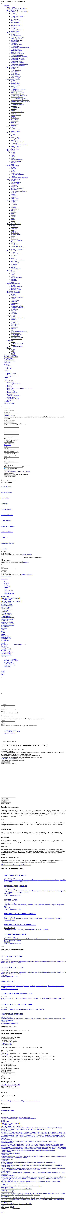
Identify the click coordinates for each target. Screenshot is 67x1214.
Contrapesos (14, 185)
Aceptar (9, 1070)
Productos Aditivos (16, 35)
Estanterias (13, 168)
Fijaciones (13, 26)
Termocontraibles (15, 262)
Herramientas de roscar (17, 97)
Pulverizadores (14, 121)
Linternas (13, 113)
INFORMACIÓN (8, 380)
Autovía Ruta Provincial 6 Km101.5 (10, 1085)
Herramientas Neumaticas (17, 16)
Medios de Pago (11, 382)
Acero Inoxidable (15, 336)
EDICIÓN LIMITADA (13, 149)
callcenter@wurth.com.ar (7, 1111)
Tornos (12, 230)
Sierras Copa (14, 140)
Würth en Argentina (12, 376)
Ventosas (13, 345)
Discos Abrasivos (15, 74)
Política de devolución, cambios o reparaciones (19, 388)
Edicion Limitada (15, 31)
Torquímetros (14, 86)
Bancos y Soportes (15, 173)
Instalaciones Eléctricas (13, 251)
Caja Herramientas (16, 107)
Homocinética (14, 195)
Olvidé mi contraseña (9, 415)
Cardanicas (13, 109)
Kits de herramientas (16, 103)
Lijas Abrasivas (15, 71)
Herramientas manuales (13, 79)
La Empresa (7, 371)
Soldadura (13, 125)
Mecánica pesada (15, 333)
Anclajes (13, 298)
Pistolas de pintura (15, 234)
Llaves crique (14, 239)
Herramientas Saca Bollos (17, 346)
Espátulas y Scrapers (9, 733)
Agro (12, 330)
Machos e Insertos (15, 146)
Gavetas (13, 176)
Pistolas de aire (15, 233)
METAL (13, 354)
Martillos (13, 242)
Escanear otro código (16, 562)
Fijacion (13, 304)
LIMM (2, 1212)
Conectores (14, 264)
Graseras (13, 110)
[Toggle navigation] (1, 564)
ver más (3, 1120)
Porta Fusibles (14, 261)
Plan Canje (10, 389)
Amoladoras (14, 228)
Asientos (13, 153)
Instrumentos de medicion (17, 112)
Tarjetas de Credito (16, 383)
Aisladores (13, 265)
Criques (13, 155)
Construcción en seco (16, 334)
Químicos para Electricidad (18, 59)
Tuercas (13, 210)
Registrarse (11, 1043)
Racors (12, 274)
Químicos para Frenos (16, 61)
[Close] (1, 3)
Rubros (9, 348)
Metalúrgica (14, 319)
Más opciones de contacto (23, 1117)
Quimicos (13, 312)
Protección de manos (16, 286)
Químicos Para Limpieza (17, 62)
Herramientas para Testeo (17, 259)
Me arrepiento (32, 1119)
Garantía (9, 386)
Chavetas (13, 215)
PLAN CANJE (15, 19)
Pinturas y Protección (16, 50)
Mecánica (13, 328)
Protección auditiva (16, 289)
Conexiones (14, 255)
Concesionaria (14, 327)
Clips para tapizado (16, 182)
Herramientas (14, 15)
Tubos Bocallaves (15, 83)
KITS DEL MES (8, 358)
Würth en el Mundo (12, 374)
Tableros (13, 171)
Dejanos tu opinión (5, 803)
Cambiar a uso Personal (10, 471)
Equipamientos (15, 22)
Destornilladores (15, 85)
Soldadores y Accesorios (17, 53)
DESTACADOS (11, 7)
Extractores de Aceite (16, 246)
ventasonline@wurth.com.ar (8, 1117)
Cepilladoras (14, 243)
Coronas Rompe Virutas (17, 141)
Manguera (13, 279)
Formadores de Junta (16, 44)
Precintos (13, 206)
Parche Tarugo (14, 198)
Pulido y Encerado (15, 52)
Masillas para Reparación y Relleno (20, 47)
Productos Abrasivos (12, 67)
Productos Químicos (12, 32)
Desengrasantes (15, 41)
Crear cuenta (7, 445)
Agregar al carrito (5, 562)
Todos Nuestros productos (21, 1119)
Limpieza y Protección (17, 159)
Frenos (12, 282)
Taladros (13, 236)
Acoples (13, 273)
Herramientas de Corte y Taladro (19, 144)
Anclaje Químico (15, 130)
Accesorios (13, 106)
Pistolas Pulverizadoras (17, 249)
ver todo (13, 13)
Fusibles (13, 258)
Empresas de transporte (17, 337)
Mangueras (13, 197)
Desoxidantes (14, 43)
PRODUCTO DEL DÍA (10, 355)
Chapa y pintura (15, 324)
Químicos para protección (17, 58)
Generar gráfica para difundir (8, 764)
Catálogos (6, 370)
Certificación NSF (15, 49)
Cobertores (13, 192)
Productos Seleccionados (14, 292)
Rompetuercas (14, 124)
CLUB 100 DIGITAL (9, 361)
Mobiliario (13, 310)
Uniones (13, 276)
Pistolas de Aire (15, 118)
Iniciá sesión (7, 409)
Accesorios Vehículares (13, 179)
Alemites (13, 216)
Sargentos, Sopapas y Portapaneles (20, 100)
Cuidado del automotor (17, 55)
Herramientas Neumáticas (14, 224)
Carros (12, 170)
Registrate (11, 759)
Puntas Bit (13, 122)
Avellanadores (14, 143)
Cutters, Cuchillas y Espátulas (19, 98)
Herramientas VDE (16, 268)
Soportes (13, 164)
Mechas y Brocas (15, 136)
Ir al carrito (26, 562)
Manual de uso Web (12, 397)
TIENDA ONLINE (9, 403)
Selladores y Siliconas (16, 38)
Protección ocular (15, 288)
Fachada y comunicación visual (19, 331)
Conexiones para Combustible (19, 191)
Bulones (13, 222)
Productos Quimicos (16, 25)
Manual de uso (27, 865)
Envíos (9, 385)
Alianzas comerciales (13, 398)
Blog (5, 379)
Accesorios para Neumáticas (18, 248)
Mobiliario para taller (13, 165)
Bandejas (13, 156)
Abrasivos (13, 28)
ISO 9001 (9, 394)
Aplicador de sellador (16, 240)
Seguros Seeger (15, 209)
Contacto (6, 401)
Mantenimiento (15, 321)
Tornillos (13, 203)
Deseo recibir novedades (12, 468)
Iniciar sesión (4, 1043)
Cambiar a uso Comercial (23, 471)
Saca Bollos (14, 313)
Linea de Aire (14, 18)
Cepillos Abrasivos (16, 76)
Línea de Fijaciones (12, 200)
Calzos (12, 218)
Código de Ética (11, 391)
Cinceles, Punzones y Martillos (19, 95)
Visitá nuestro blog (6, 1101)
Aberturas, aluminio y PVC (18, 318)
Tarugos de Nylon (15, 131)
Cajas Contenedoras (16, 161)
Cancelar (3, 1070)
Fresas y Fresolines (16, 138)
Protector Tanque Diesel (17, 188)
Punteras (13, 267)
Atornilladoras (14, 227)
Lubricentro (14, 325)
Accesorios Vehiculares (17, 29)
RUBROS (6, 364)
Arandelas (13, 212)
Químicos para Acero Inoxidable (19, 64)
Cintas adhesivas (15, 46)
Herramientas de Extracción (18, 89)
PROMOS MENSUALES (11, 357)
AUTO (12, 351)
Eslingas (13, 194)
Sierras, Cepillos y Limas (17, 92)
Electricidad (14, 301)
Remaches (13, 207)
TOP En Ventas (11, 315)
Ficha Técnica (4, 865)
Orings (12, 213)
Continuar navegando (10, 476)
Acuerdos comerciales (16, 339)
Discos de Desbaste (16, 70)
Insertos (13, 221)
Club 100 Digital (11, 400)
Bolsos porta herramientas (17, 174)
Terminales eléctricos (16, 254)
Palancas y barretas (16, 115)
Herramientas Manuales (17, 306)
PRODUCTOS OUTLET (14, 291)
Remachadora (14, 245)
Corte (12, 237)
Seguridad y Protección (13, 283)
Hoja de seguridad (18, 865)
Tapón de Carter (15, 183)
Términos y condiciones (13, 395)
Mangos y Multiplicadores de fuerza (20, 101)
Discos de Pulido (15, 77)
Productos (6, 5)
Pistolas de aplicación (16, 91)
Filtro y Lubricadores (16, 277)
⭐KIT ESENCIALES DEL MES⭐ (17, 8)
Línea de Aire (10, 270)
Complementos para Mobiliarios (19, 177)
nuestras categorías (27, 554)
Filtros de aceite (15, 189)
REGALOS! (7, 363)
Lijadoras (13, 231)
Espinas (13, 219)
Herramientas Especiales (17, 104)
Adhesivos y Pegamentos (17, 37)
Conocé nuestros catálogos (18, 1101)
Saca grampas (14, 186)
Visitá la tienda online (6, 1045)
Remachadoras (14, 88)
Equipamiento (11, 150)
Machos (13, 116)
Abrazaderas (14, 204)
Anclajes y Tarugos (12, 127)
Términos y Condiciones (7, 1119)
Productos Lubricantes (17, 40)
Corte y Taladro (15, 23)
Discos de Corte (15, 137)
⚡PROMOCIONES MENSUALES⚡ (17, 12)
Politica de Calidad (12, 392)
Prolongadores (14, 119)
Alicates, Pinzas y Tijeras (17, 94)
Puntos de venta (11, 373)
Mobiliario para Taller (16, 20)
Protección (13, 162)
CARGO (13, 352)
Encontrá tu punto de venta (32, 1101)
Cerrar (2, 1063)
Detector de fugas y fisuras (18, 65)
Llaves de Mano (15, 82)
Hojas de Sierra (15, 147)
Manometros (14, 280)
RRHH (6, 377)
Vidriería (13, 322)
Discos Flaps (14, 73)
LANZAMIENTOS (12, 10)
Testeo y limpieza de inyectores (19, 56)
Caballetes (13, 158)
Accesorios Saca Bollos (17, 343)
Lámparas (13, 256)
